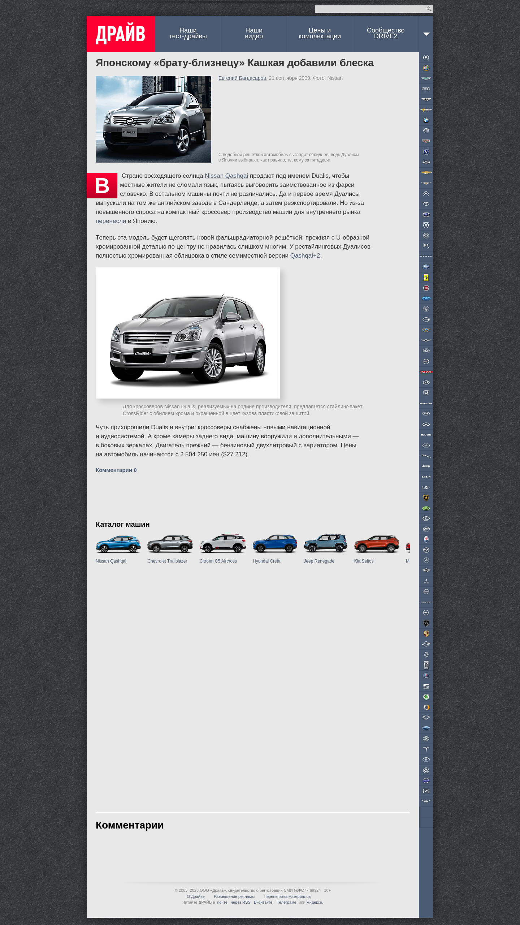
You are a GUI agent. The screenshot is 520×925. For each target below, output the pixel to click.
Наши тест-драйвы (188, 33)
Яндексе (314, 902)
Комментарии (116, 470)
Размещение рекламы (234, 896)
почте (222, 902)
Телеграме (286, 902)
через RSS (241, 902)
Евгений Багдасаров (242, 78)
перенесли (111, 221)
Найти (429, 9)
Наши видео (254, 33)
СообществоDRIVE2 (386, 33)
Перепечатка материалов (287, 896)
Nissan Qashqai (226, 175)
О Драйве (196, 896)
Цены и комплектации (320, 33)
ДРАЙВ (121, 34)
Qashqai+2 (305, 255)
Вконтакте (263, 902)
